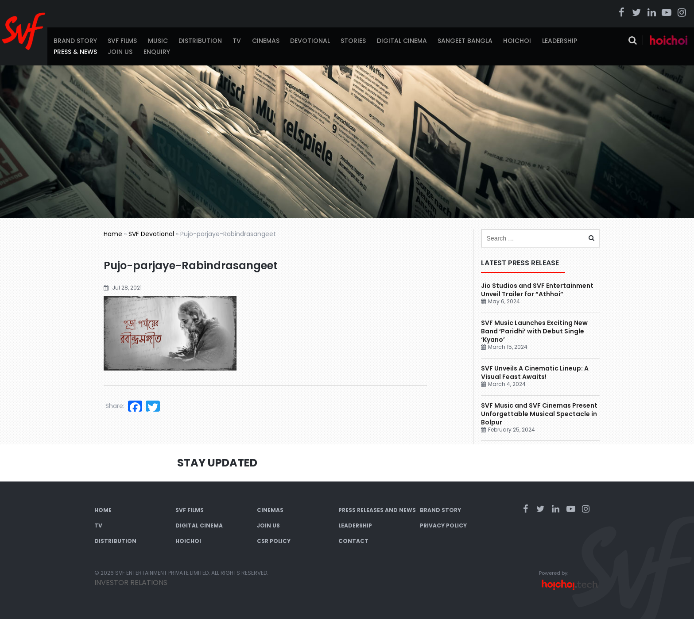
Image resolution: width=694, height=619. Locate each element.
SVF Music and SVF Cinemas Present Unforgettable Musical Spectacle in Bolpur (539, 414)
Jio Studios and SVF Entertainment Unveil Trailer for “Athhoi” (537, 289)
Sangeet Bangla (465, 40)
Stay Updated (217, 462)
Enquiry (156, 51)
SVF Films (122, 40)
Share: (114, 405)
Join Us (120, 51)
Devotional (310, 40)
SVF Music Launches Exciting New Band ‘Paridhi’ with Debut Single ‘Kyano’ (534, 331)
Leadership (559, 40)
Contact (353, 541)
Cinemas (265, 40)
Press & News (75, 51)
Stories (353, 40)
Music (158, 40)
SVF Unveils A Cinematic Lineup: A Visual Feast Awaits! (535, 372)
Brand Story (75, 40)
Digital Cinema (402, 40)
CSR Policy (274, 541)
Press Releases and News (377, 510)
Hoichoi (517, 40)
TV (237, 40)
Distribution (200, 40)
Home (113, 233)
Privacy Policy (443, 525)
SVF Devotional (151, 233)
